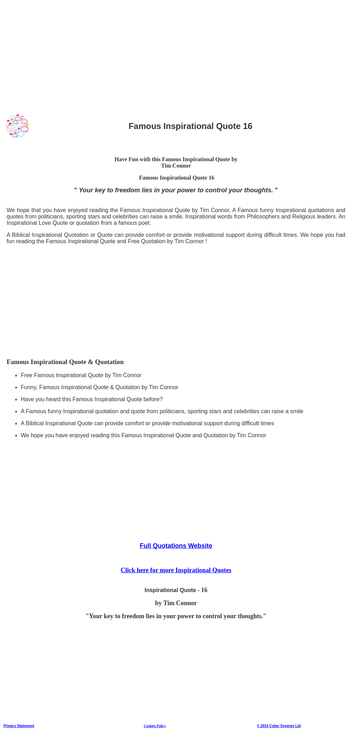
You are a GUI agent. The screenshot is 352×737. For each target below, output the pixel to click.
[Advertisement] (176, 52)
